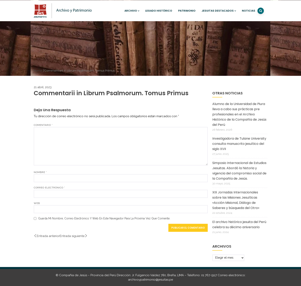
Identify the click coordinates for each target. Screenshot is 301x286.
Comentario (43, 125)
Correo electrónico (49, 187)
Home (38, 71)
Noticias (248, 11)
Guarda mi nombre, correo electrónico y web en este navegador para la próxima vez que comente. (104, 218)
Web (37, 203)
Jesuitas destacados (219, 11)
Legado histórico (158, 11)
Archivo (131, 11)
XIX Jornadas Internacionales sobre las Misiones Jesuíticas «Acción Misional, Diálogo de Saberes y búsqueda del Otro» (235, 200)
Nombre (40, 172)
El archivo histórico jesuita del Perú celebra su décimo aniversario (239, 224)
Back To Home (254, 71)
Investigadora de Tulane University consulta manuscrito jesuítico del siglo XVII (239, 143)
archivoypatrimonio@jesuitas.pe (150, 279)
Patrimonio (187, 11)
